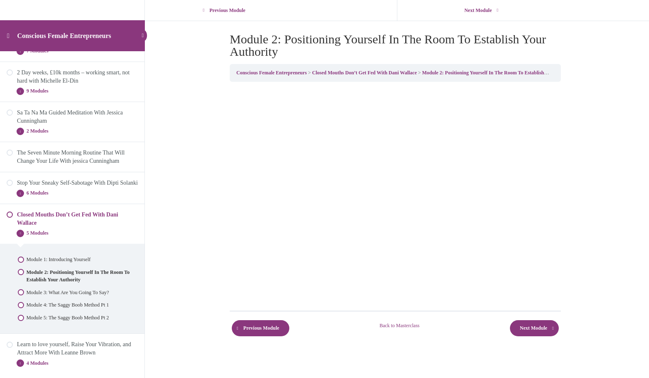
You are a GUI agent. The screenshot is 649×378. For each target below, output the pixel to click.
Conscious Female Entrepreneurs (64, 36)
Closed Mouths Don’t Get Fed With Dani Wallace (366, 73)
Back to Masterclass (401, 325)
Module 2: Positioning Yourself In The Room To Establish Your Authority (501, 73)
